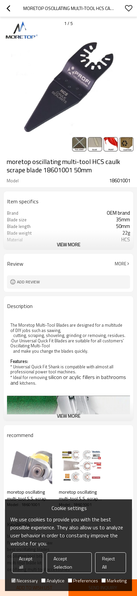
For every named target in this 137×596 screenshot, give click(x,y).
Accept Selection (63, 562)
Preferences (83, 580)
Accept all (25, 562)
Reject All (108, 562)
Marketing (114, 580)
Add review (28, 282)
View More (68, 244)
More (120, 263)
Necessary (24, 580)
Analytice (53, 580)
